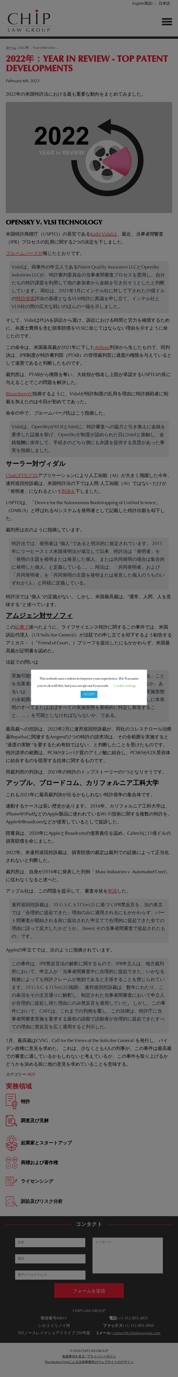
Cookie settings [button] (125, 686)
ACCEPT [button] (89, 694)
